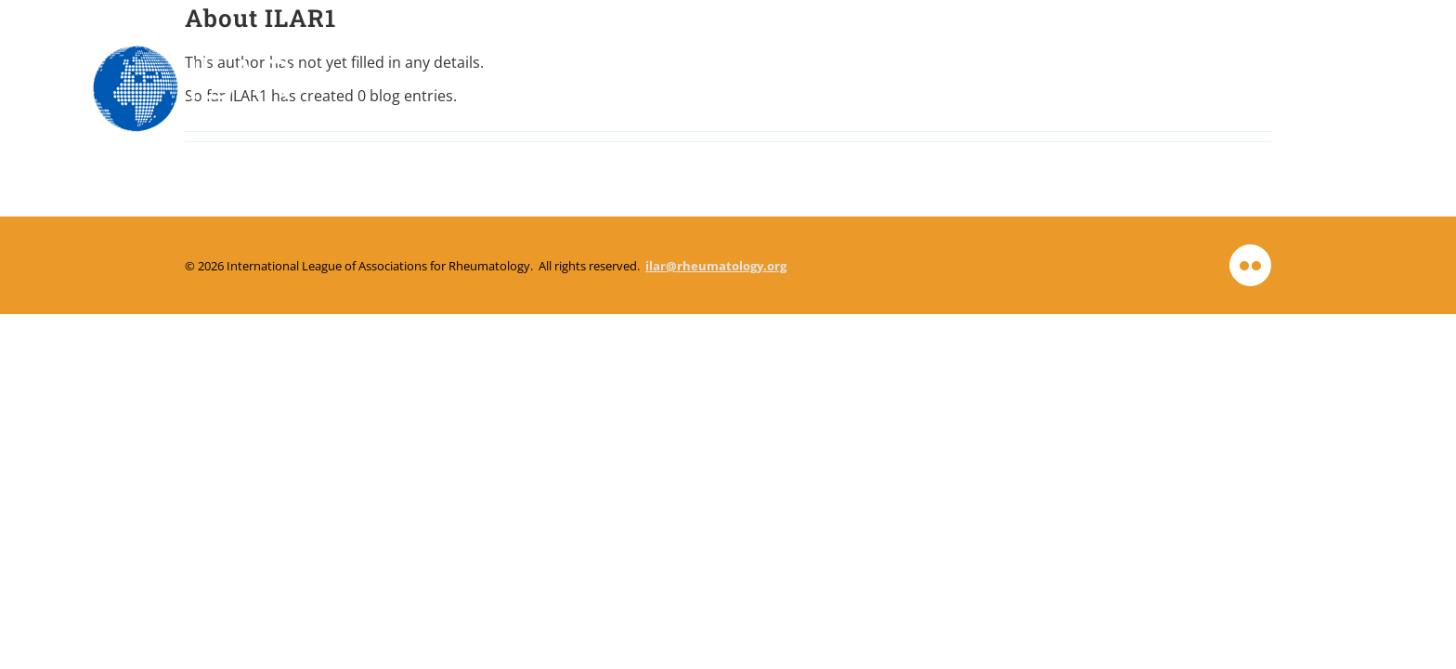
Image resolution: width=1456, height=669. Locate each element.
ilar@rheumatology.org (715, 265)
